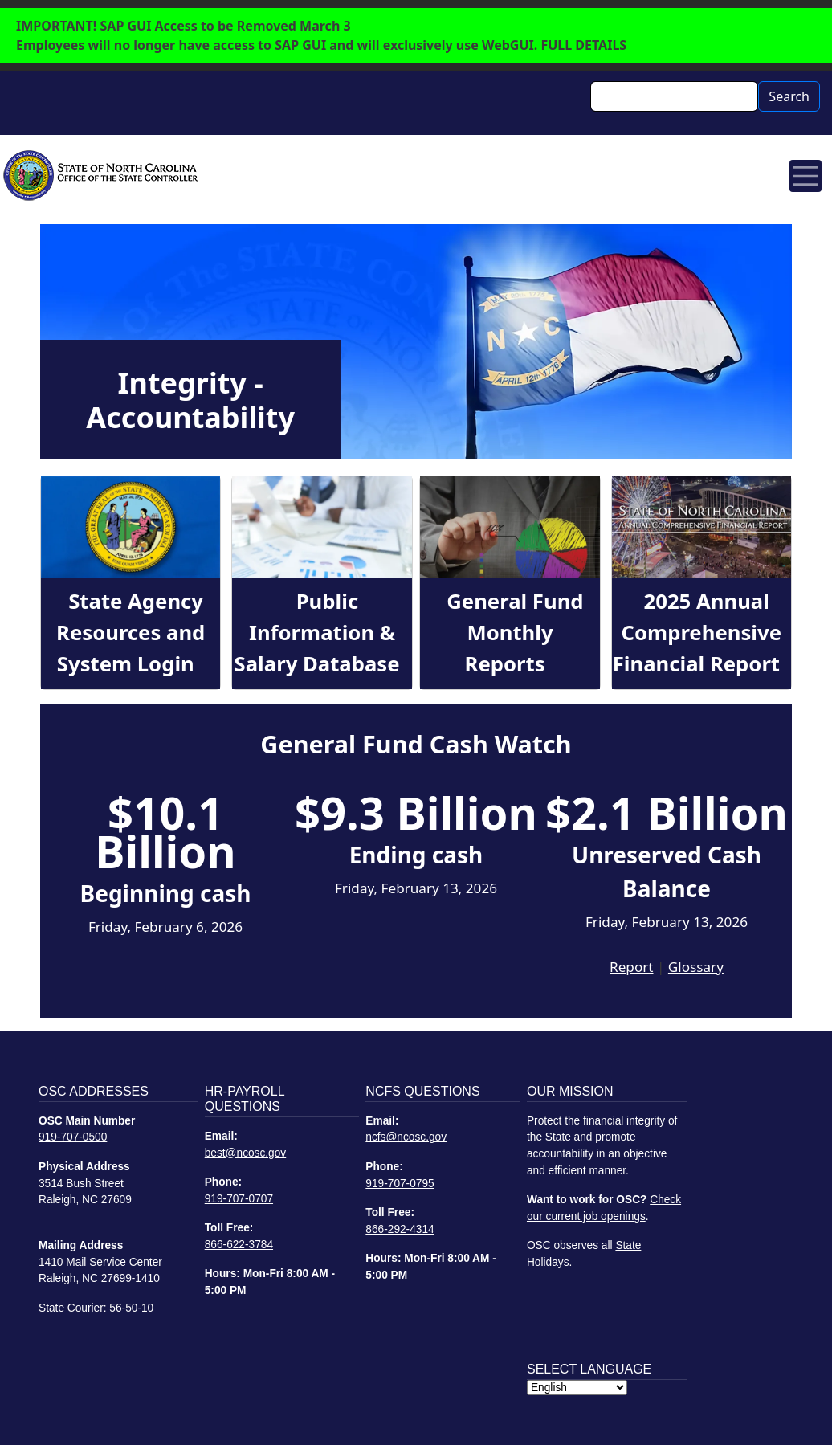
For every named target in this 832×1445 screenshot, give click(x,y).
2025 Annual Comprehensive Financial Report (697, 632)
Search (789, 96)
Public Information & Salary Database (317, 632)
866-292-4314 (399, 1229)
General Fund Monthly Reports (515, 632)
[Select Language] (577, 1387)
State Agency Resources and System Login (130, 632)
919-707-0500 (73, 1137)
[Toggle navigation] (805, 176)
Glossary (696, 966)
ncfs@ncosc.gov (406, 1137)
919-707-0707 (239, 1199)
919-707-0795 (399, 1184)
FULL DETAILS (583, 45)
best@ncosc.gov (246, 1153)
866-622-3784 (239, 1245)
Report (631, 966)
